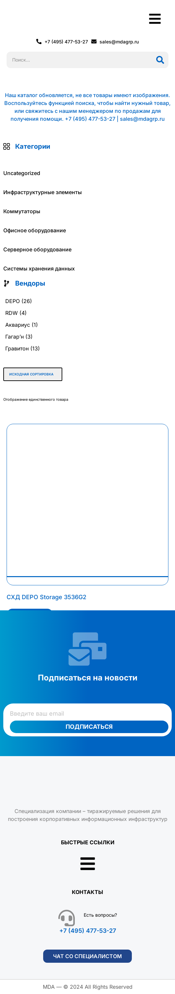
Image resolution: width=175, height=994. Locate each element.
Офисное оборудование (34, 230)
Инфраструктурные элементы (42, 192)
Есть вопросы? (100, 915)
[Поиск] (160, 60)
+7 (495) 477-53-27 (87, 930)
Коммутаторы (21, 211)
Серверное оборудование (37, 249)
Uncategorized (21, 173)
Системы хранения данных (39, 268)
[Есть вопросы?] (66, 918)
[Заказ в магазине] (32, 374)
